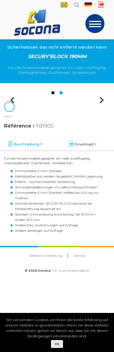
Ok (57, 344)
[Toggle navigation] (94, 23)
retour (8, 195)
